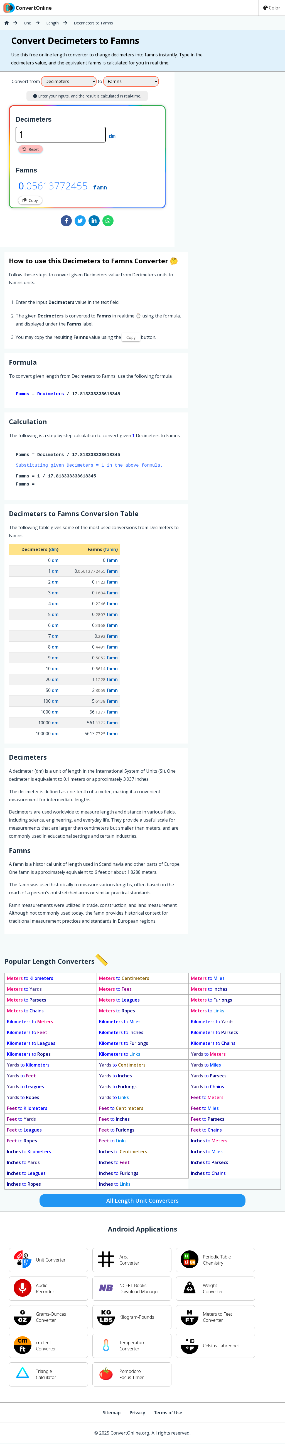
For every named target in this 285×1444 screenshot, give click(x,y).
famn (100, 187)
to (30, 979)
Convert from (26, 81)
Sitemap (112, 1414)
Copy (30, 200)
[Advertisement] (220, 157)
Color (271, 8)
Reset (31, 149)
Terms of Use (168, 1414)
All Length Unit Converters (142, 1201)
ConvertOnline (27, 7)
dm (112, 136)
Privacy (137, 1414)
